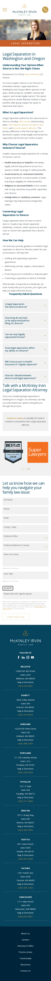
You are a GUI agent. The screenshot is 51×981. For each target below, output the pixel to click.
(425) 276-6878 (25, 714)
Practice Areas (25, 952)
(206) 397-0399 (25, 858)
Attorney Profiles (25, 945)
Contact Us (25, 970)
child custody (24, 121)
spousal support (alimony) (25, 128)
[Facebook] (18, 657)
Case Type (8, 574)
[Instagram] (27, 657)
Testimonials (25, 958)
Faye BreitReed (32, 74)
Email (6, 518)
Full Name (8, 500)
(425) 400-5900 (25, 830)
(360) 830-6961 (25, 916)
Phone (6, 509)
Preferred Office (11, 536)
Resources (25, 964)
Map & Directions (25, 682)
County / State (10, 527)
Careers (25, 939)
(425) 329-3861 (25, 686)
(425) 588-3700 (25, 743)
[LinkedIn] (23, 657)
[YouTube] (32, 657)
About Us (25, 933)
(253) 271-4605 (25, 801)
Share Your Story (11, 554)
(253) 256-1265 (25, 887)
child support (14, 124)
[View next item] (28, 469)
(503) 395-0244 (25, 772)
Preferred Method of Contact (16, 545)
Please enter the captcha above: (18, 594)
